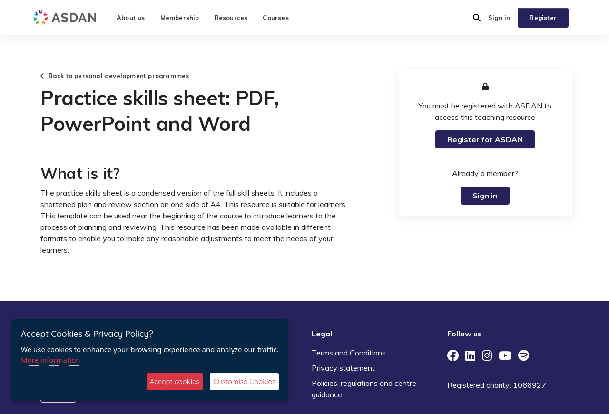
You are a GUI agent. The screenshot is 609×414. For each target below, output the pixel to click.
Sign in (499, 17)
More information (50, 360)
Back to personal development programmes (114, 75)
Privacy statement (343, 368)
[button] (477, 17)
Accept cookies (175, 381)
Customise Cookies (244, 381)
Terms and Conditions (349, 352)
